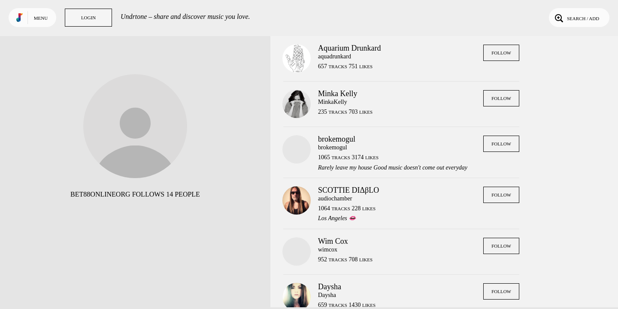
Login (88, 17)
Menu (41, 18)
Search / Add (576, 17)
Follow (501, 52)
